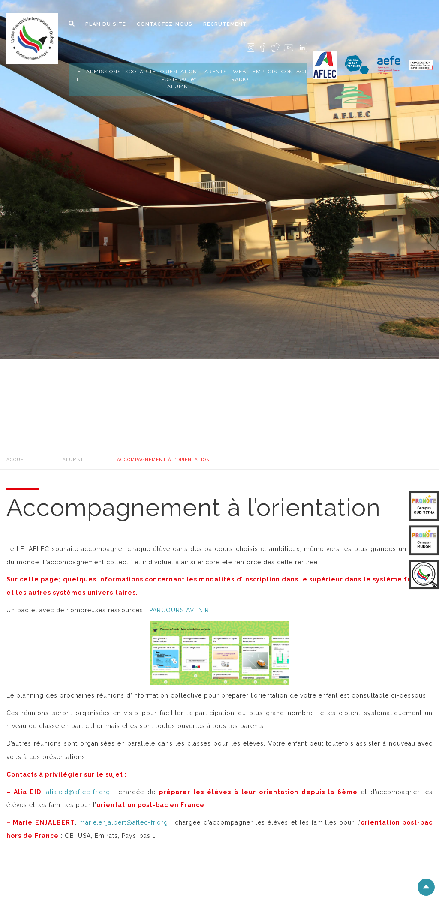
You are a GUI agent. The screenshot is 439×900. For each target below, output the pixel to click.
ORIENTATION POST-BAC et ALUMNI (178, 79)
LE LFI (77, 75)
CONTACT (294, 72)
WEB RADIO (239, 75)
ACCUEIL (17, 459)
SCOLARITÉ (140, 72)
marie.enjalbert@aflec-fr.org (123, 822)
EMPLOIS (265, 72)
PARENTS (214, 72)
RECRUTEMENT (225, 24)
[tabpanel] (219, 153)
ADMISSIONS (103, 72)
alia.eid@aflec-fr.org (78, 792)
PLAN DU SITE (105, 24)
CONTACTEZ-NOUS (164, 24)
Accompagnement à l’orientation (163, 459)
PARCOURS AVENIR (179, 610)
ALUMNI (73, 459)
